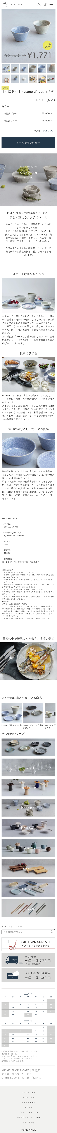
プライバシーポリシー (28, 1112)
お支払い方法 (29, 1097)
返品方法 (29, 1107)
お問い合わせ (29, 1122)
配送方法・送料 (28, 1102)
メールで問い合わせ (28, 142)
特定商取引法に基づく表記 (28, 1117)
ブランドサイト (28, 1092)
